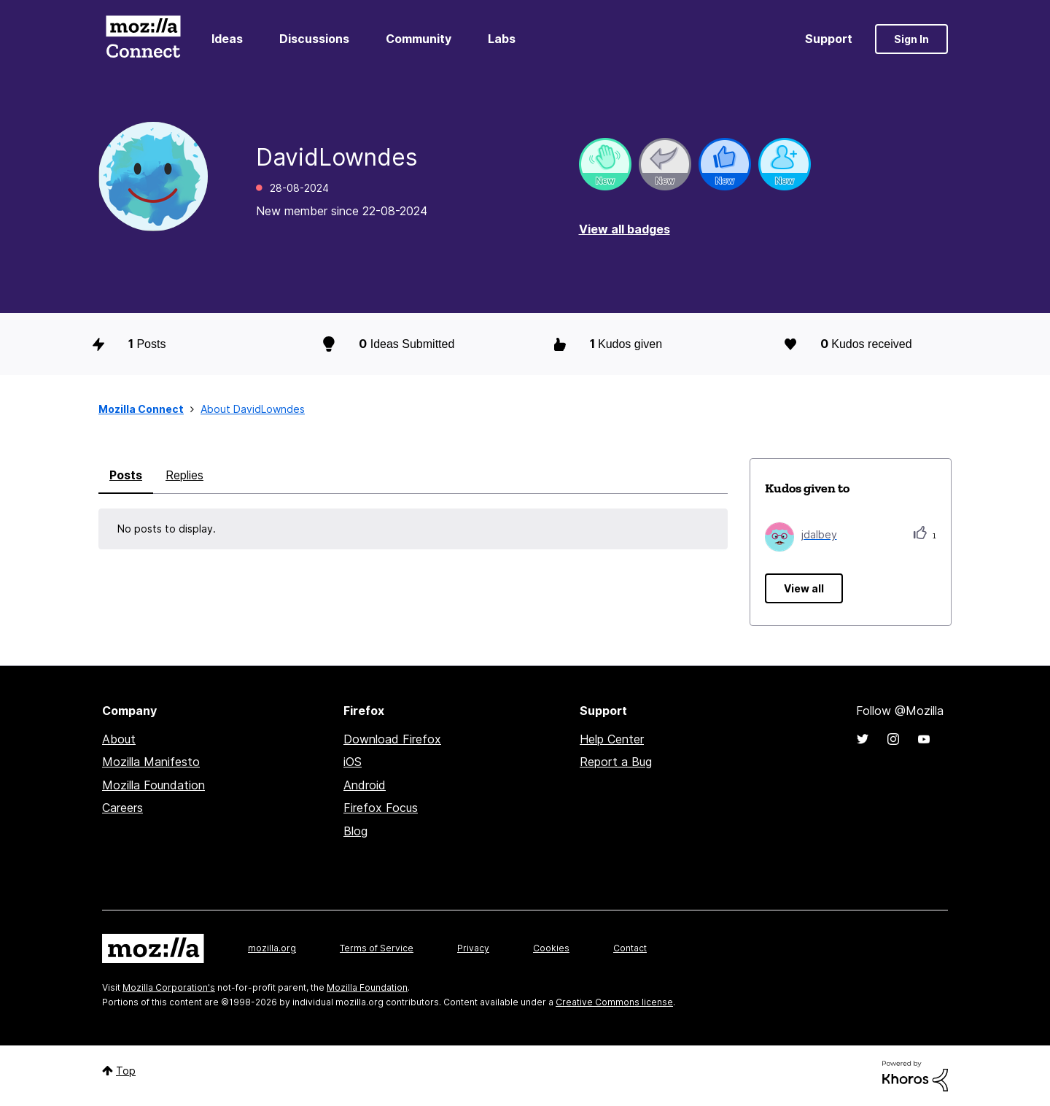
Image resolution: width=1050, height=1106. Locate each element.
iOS (352, 761)
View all (804, 588)
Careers (122, 807)
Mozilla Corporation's (168, 987)
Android (364, 785)
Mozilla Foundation (153, 785)
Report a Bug (616, 761)
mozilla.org (272, 948)
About (119, 739)
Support (828, 38)
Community (418, 38)
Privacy (473, 948)
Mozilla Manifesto (151, 761)
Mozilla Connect (143, 39)
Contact (630, 948)
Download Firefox (392, 739)
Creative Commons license (614, 1002)
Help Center (612, 739)
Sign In (911, 39)
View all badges (624, 229)
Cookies (551, 948)
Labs (502, 38)
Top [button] (126, 1070)
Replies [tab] (184, 475)
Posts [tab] (125, 475)
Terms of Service (376, 948)
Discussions (314, 38)
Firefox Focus (380, 807)
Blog (355, 831)
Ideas (227, 38)
